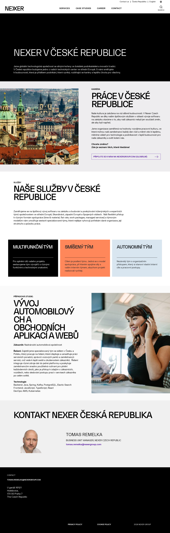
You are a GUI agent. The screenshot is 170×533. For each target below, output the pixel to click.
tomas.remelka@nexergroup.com (83, 444)
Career (101, 8)
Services (64, 8)
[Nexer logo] (14, 8)
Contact (116, 8)
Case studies (83, 8)
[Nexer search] (161, 7)
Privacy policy (75, 525)
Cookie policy (104, 525)
